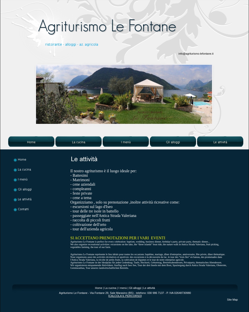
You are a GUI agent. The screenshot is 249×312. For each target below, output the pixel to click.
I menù (123, 287)
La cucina (110, 287)
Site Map (232, 299)
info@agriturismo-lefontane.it (195, 53)
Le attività (149, 287)
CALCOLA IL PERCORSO (125, 295)
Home (98, 287)
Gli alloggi (135, 287)
